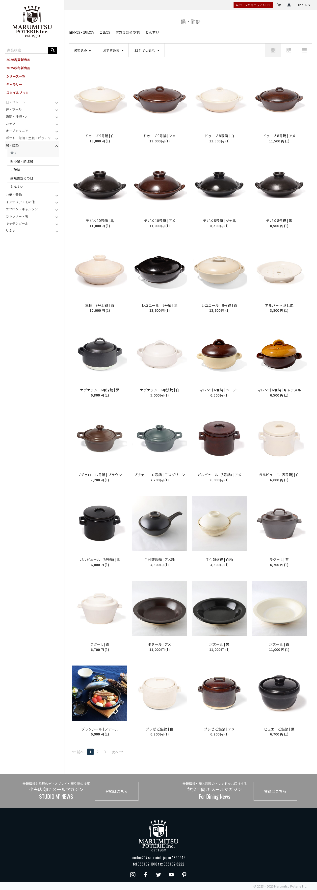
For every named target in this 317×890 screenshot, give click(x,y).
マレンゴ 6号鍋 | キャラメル (279, 390)
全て (13, 152)
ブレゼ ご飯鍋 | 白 (159, 729)
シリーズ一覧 (15, 76)
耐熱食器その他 (21, 178)
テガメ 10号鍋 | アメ (159, 221)
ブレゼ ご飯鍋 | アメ (219, 729)
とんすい (16, 186)
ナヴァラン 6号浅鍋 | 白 (159, 390)
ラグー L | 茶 (279, 559)
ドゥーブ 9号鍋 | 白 (99, 136)
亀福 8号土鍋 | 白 (99, 305)
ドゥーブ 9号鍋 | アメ (159, 136)
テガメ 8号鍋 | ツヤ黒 (219, 221)
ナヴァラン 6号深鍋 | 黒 (99, 390)
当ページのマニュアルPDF (253, 5)
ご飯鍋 (15, 169)
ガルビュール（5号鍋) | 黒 (99, 559)
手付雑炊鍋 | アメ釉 (159, 559)
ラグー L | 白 (99, 644)
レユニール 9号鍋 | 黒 (160, 305)
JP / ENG (303, 4)
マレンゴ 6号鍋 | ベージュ (219, 390)
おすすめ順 (113, 50)
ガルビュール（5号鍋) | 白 (279, 475)
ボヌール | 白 (279, 644)
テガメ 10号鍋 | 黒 (100, 221)
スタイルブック (17, 92)
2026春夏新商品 (18, 59)
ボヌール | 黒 (219, 644)
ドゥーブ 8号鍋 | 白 (219, 136)
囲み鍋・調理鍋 (21, 161)
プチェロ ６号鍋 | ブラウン (100, 475)
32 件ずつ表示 (146, 50)
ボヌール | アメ (159, 644)
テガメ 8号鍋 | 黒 (279, 221)
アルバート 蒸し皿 (279, 305)
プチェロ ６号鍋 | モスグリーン (159, 475)
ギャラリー (14, 84)
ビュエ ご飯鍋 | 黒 (279, 729)
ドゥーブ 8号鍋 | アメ (279, 136)
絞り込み (80, 50)
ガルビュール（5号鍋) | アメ (219, 475)
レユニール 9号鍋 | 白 (219, 305)
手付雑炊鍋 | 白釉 (219, 559)
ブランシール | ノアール (99, 729)
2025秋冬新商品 (18, 68)
